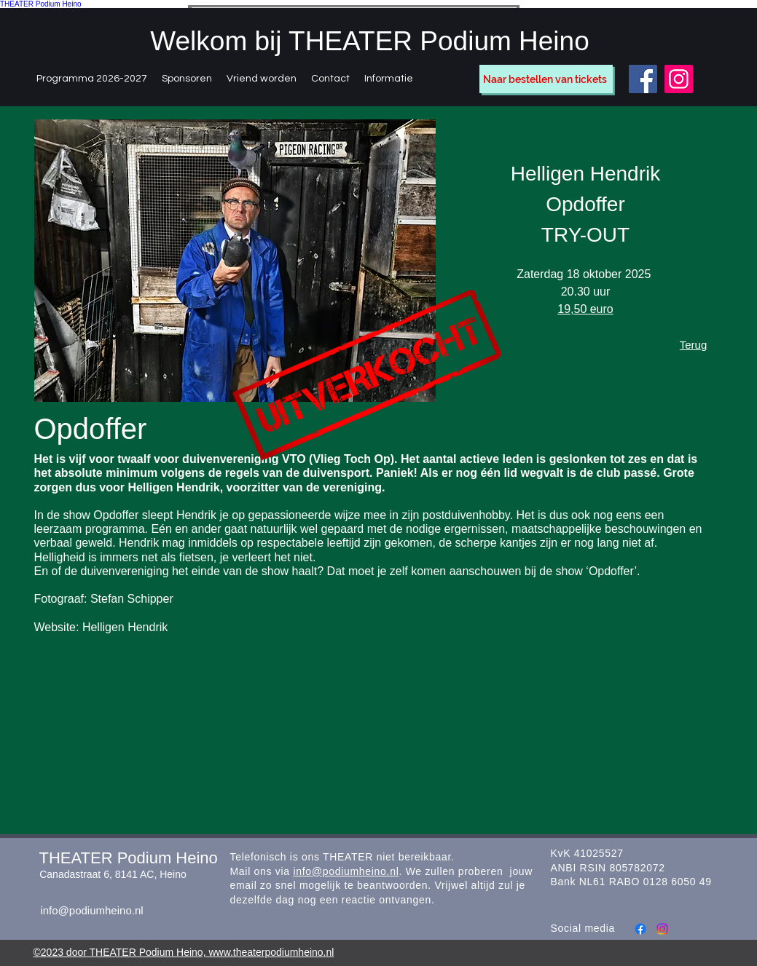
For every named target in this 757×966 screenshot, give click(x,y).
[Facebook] (643, 79)
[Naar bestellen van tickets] (546, 79)
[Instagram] (678, 79)
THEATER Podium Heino (41, 4)
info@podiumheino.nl (91, 910)
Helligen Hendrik (125, 627)
